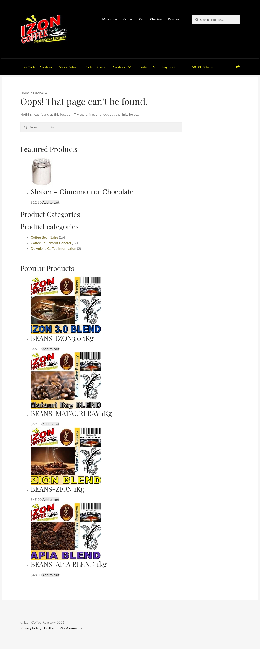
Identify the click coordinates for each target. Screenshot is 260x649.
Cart (142, 19)
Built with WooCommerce (63, 628)
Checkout (156, 19)
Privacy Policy (30, 628)
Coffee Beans (94, 67)
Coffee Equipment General (51, 243)
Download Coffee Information (53, 248)
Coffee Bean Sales (44, 237)
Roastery (118, 67)
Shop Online (68, 67)
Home (25, 93)
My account (110, 19)
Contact (128, 19)
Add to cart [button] (51, 202)
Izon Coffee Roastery (36, 67)
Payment (174, 19)
